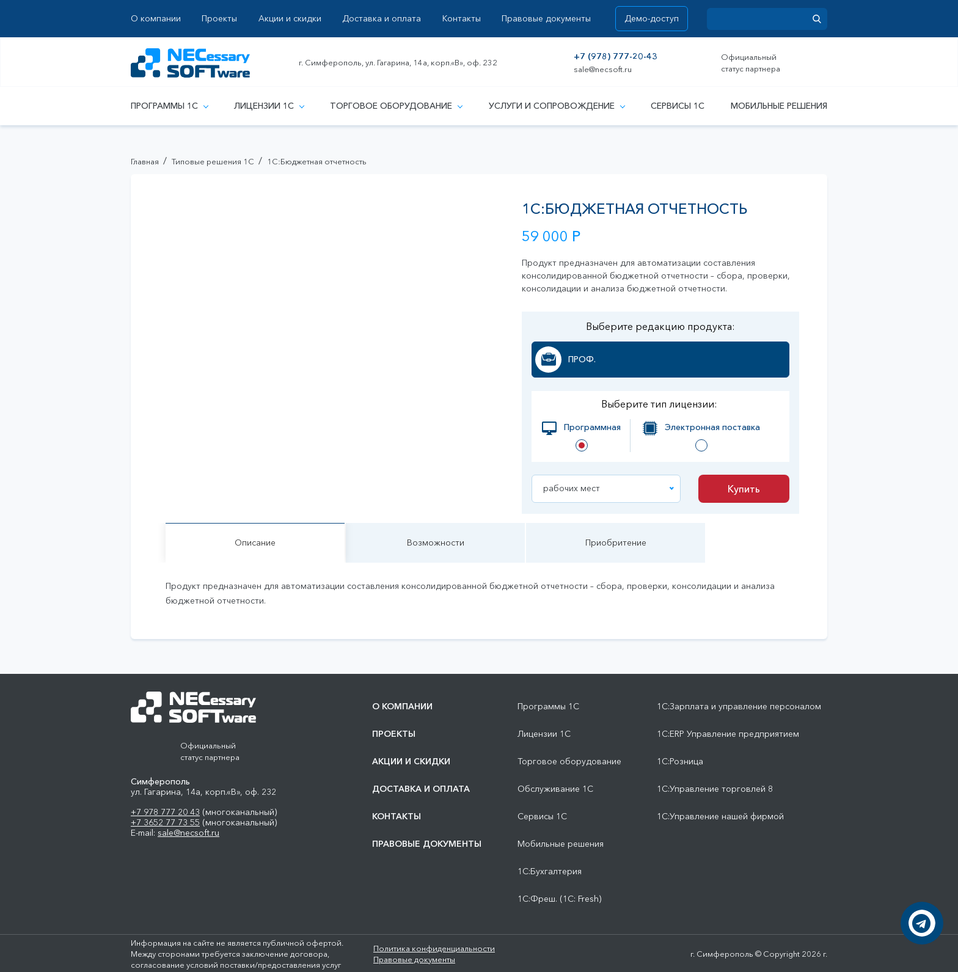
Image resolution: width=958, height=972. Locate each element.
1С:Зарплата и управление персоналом (739, 706)
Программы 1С (169, 105)
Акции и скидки (289, 18)
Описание (255, 542)
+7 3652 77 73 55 (165, 822)
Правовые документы (546, 18)
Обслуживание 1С (555, 789)
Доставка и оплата (381, 18)
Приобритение (615, 542)
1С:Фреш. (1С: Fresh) (559, 899)
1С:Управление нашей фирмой (720, 816)
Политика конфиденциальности (434, 948)
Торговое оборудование (396, 105)
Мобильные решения (779, 105)
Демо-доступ (651, 18)
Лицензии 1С (269, 105)
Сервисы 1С (677, 105)
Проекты (219, 18)
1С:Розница (680, 761)
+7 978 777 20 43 (165, 811)
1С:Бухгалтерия (549, 871)
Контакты (461, 18)
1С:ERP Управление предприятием (728, 734)
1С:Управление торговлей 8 (715, 789)
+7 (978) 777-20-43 (615, 56)
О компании (156, 18)
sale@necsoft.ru (603, 69)
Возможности (435, 542)
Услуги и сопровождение (556, 105)
